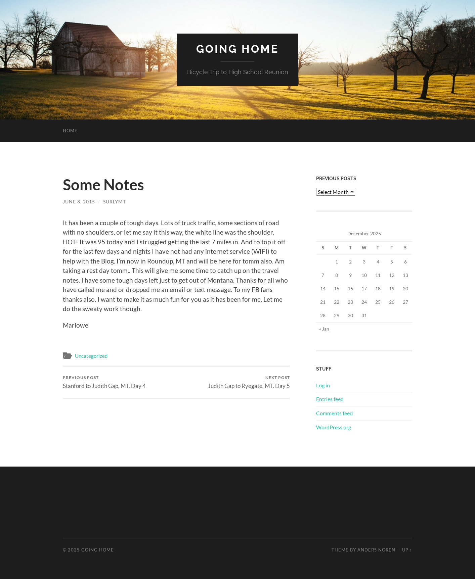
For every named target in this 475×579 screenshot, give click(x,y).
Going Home (237, 49)
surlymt (114, 201)
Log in (323, 385)
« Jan (324, 329)
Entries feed (330, 399)
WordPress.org (333, 427)
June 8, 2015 (79, 201)
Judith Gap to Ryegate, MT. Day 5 (249, 382)
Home (70, 130)
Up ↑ (407, 549)
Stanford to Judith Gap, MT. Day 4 (104, 382)
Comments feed (334, 413)
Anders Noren (376, 549)
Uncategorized (91, 356)
